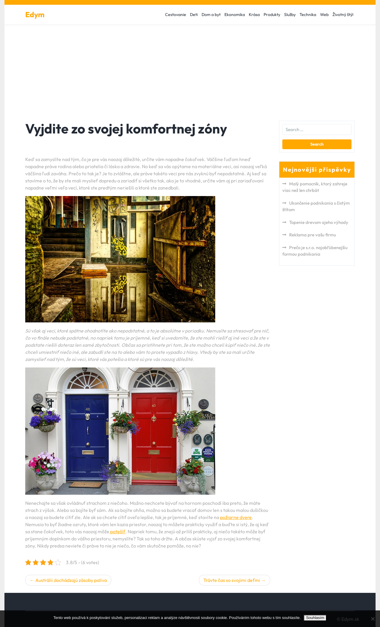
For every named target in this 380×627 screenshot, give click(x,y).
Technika (308, 14)
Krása (254, 14)
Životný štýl (342, 14)
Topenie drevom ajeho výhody (318, 222)
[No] (373, 619)
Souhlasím (315, 617)
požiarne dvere (236, 517)
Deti (194, 14)
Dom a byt (211, 14)
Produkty (272, 14)
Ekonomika (234, 14)
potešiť (117, 531)
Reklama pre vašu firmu (312, 235)
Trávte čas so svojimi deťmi (231, 580)
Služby (290, 14)
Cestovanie (175, 14)
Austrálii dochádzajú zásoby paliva (71, 580)
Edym (35, 14)
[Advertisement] (190, 69)
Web (324, 14)
